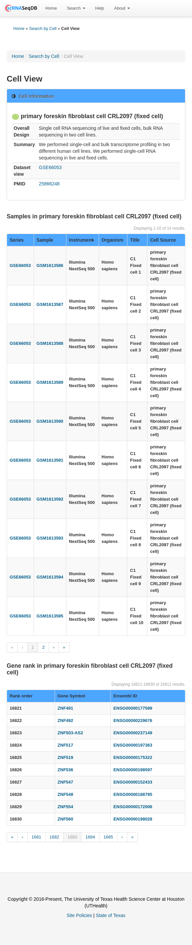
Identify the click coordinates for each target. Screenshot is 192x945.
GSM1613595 (50, 615)
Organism (112, 240)
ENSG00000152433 (132, 782)
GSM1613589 (50, 382)
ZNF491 (65, 708)
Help (99, 8)
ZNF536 (65, 769)
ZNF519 (65, 757)
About (122, 8)
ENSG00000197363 (132, 745)
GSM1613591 (50, 460)
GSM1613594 (50, 577)
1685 (108, 836)
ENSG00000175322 (132, 757)
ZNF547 (65, 782)
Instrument (81, 240)
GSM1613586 (50, 265)
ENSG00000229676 (132, 720)
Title (135, 240)
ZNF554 (65, 806)
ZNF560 (65, 819)
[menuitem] (51, 8)
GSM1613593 (50, 538)
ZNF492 (65, 720)
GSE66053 (50, 167)
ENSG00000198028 (132, 819)
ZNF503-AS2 (70, 732)
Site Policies (79, 915)
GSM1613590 (50, 421)
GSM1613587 (50, 304)
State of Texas (110, 915)
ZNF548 (65, 794)
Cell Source (163, 240)
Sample (45, 240)
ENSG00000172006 (132, 806)
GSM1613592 (50, 499)
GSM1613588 (50, 343)
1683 (72, 836)
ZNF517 (65, 745)
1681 (36, 836)
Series (17, 240)
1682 (54, 836)
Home (51, 8)
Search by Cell (43, 28)
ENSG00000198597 (132, 769)
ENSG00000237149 (132, 732)
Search (76, 8)
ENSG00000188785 (132, 794)
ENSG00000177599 (132, 708)
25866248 (49, 183)
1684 (90, 836)
